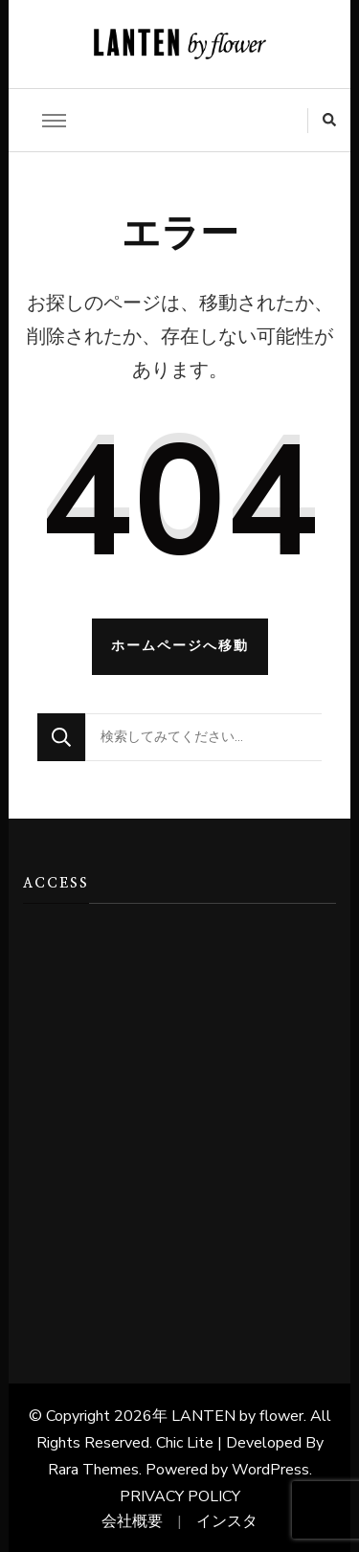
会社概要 (132, 1521)
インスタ (227, 1521)
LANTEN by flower (237, 1416)
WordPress (270, 1469)
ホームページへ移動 (180, 646)
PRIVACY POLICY (180, 1496)
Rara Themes (93, 1469)
